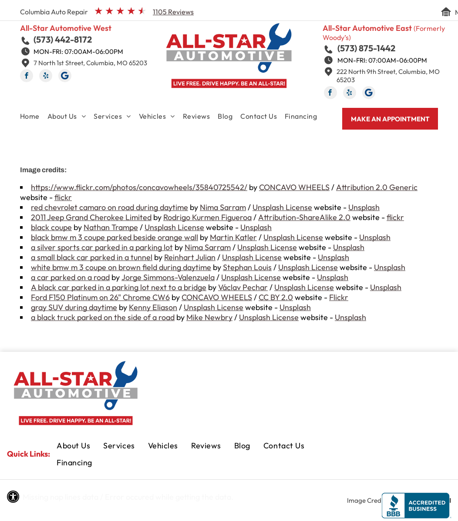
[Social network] (64, 76)
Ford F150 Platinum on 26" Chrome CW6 (100, 297)
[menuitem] (33, 118)
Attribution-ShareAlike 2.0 (304, 217)
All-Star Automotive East (367, 28)
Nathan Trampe (111, 227)
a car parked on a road (70, 277)
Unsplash (364, 207)
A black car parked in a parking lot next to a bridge (118, 287)
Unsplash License (282, 207)
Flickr (338, 297)
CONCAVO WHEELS (294, 187)
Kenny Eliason (153, 307)
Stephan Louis (247, 267)
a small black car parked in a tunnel (91, 257)
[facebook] (26, 76)
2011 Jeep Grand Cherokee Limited (91, 217)
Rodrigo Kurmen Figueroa (207, 217)
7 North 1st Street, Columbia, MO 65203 (90, 63)
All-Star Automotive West (65, 28)
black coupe (51, 227)
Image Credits (367, 500)
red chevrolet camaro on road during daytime (109, 207)
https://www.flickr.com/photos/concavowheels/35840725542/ (139, 187)
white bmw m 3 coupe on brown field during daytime (121, 267)
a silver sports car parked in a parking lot (102, 247)
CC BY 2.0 (276, 297)
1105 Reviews (173, 11)
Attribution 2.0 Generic (377, 187)
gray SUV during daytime (74, 307)
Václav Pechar (243, 287)
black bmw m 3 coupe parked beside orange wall (114, 237)
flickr (63, 197)
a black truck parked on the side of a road (103, 317)
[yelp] (45, 76)
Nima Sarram (223, 207)
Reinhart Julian (190, 257)
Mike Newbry (209, 317)
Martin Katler (233, 237)
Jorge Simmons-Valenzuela (168, 277)
